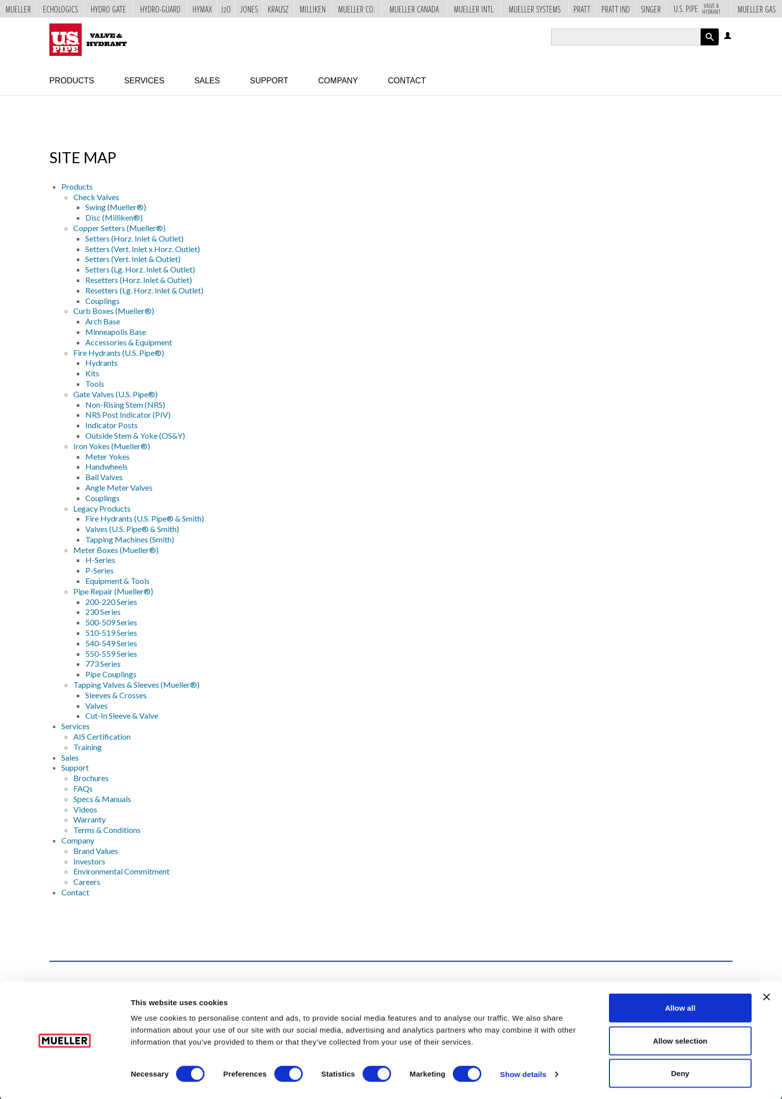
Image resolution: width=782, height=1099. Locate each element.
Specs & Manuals (102, 799)
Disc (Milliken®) (114, 217)
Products (71, 80)
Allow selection (680, 1040)
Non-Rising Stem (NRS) (125, 404)
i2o (226, 8)
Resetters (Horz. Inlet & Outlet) (138, 279)
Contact (407, 80)
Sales (207, 80)
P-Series (99, 570)
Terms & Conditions (107, 829)
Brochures (91, 778)
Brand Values (95, 850)
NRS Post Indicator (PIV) (128, 414)
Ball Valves (104, 477)
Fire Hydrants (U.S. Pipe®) (118, 352)
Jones (249, 8)
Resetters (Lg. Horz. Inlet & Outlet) (144, 290)
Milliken (313, 8)
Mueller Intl (474, 8)
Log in (728, 36)
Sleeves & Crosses (116, 695)
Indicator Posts (111, 425)
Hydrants (101, 362)
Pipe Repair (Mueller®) (113, 591)
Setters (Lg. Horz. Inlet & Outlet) (140, 269)
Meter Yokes (107, 456)
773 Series (103, 663)
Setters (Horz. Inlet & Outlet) (134, 238)
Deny (680, 1072)
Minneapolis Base (115, 331)
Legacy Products (102, 508)
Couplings (102, 300)
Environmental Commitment (121, 871)
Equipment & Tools (117, 580)
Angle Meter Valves (119, 487)
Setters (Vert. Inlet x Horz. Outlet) (142, 249)
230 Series (103, 611)
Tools (94, 383)
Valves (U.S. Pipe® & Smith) (132, 529)
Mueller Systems (535, 8)
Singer (651, 8)
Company (338, 80)
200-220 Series (111, 601)
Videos (85, 809)
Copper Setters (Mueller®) (119, 228)
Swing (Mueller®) (115, 207)
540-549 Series (111, 643)
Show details (523, 1073)
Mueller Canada (414, 8)
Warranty (89, 819)
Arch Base (102, 321)
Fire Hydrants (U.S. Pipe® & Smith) (144, 518)
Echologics (60, 8)
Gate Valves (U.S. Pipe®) (115, 394)
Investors (89, 861)
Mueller (18, 8)
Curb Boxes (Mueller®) (113, 310)
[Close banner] (766, 996)
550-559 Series (111, 653)
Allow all (680, 1007)
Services (144, 80)
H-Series (100, 559)
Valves (96, 705)
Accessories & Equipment (128, 342)
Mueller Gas (757, 8)
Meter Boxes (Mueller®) (116, 549)
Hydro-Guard (160, 8)
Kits (92, 373)
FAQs (83, 788)
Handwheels (106, 466)
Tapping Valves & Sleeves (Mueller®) (136, 684)
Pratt (582, 8)
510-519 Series (111, 632)
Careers (86, 881)
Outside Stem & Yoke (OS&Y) (135, 435)
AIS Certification (102, 736)
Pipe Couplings (111, 674)
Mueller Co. (356, 8)
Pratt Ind (615, 8)
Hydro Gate (108, 8)
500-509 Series (111, 622)
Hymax (202, 8)
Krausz (278, 8)
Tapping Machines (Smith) (129, 539)
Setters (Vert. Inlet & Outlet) (133, 259)
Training (87, 747)
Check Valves (96, 197)
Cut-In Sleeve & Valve (121, 715)
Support (269, 80)
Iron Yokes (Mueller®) (111, 446)
